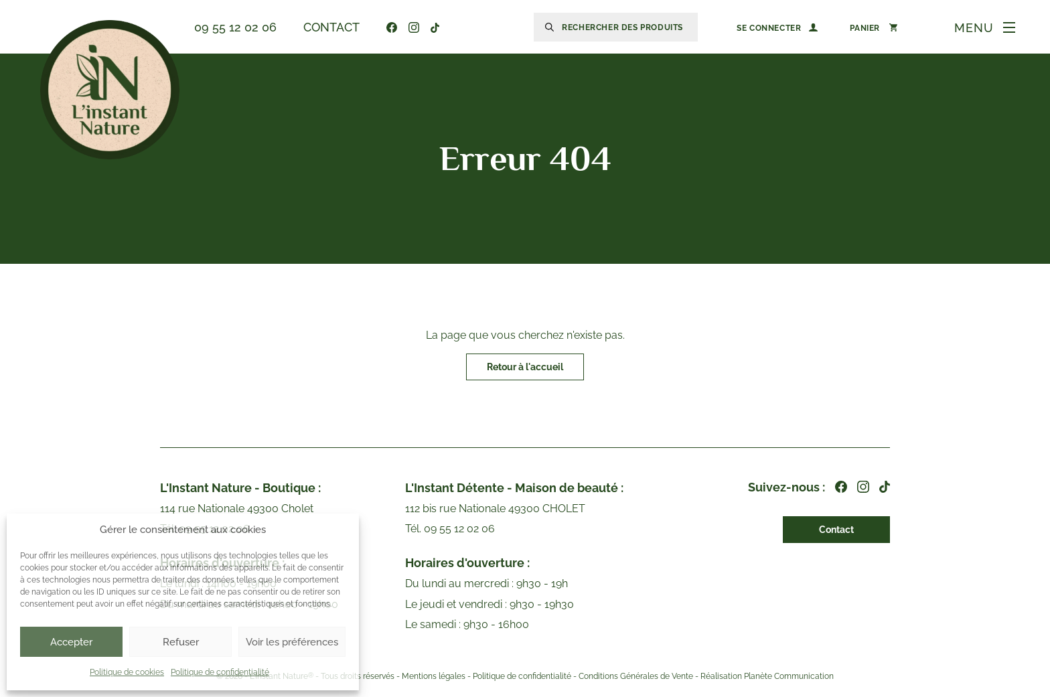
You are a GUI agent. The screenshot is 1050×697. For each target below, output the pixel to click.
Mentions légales (433, 677)
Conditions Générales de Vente (636, 677)
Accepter (71, 642)
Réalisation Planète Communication (767, 677)
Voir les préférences (292, 642)
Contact (331, 27)
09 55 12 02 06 (235, 27)
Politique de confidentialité (220, 672)
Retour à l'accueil (525, 367)
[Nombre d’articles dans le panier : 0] (873, 27)
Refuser (181, 642)
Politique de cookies (127, 672)
